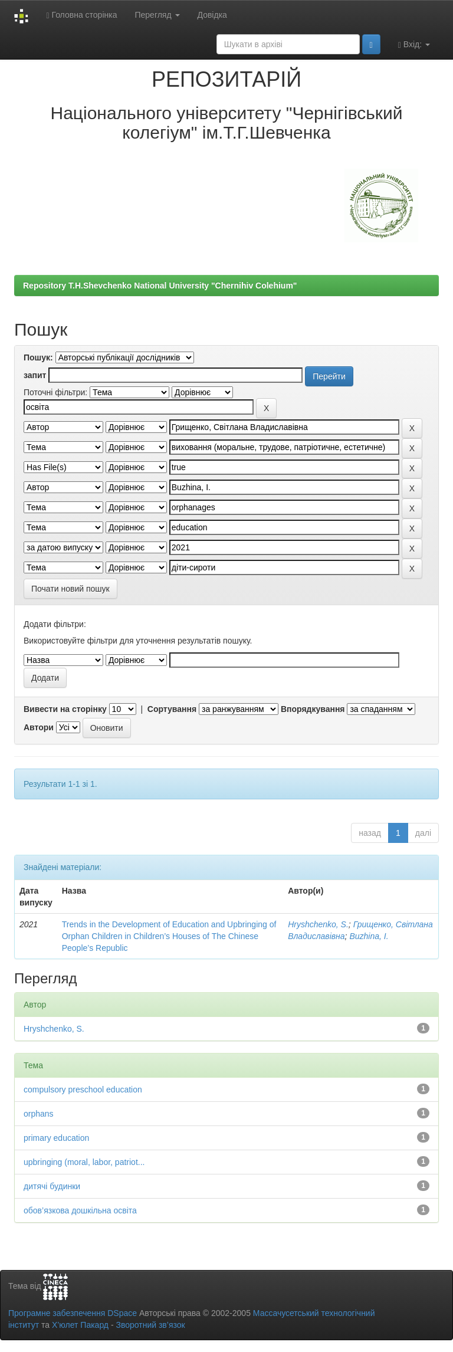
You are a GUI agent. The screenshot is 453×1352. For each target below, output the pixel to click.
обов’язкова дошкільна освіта (80, 1210)
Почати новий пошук (70, 588)
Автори (39, 727)
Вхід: (414, 45)
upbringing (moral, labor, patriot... (84, 1162)
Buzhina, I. (368, 936)
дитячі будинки (52, 1186)
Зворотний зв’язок (150, 1325)
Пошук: (38, 357)
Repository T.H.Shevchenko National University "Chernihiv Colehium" (160, 285)
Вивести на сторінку (65, 709)
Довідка (212, 14)
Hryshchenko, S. (318, 924)
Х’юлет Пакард (80, 1325)
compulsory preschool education (83, 1089)
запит (35, 375)
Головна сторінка (81, 15)
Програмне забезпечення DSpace (72, 1313)
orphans (39, 1113)
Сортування (171, 709)
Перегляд (156, 14)
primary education (56, 1138)
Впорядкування (313, 709)
